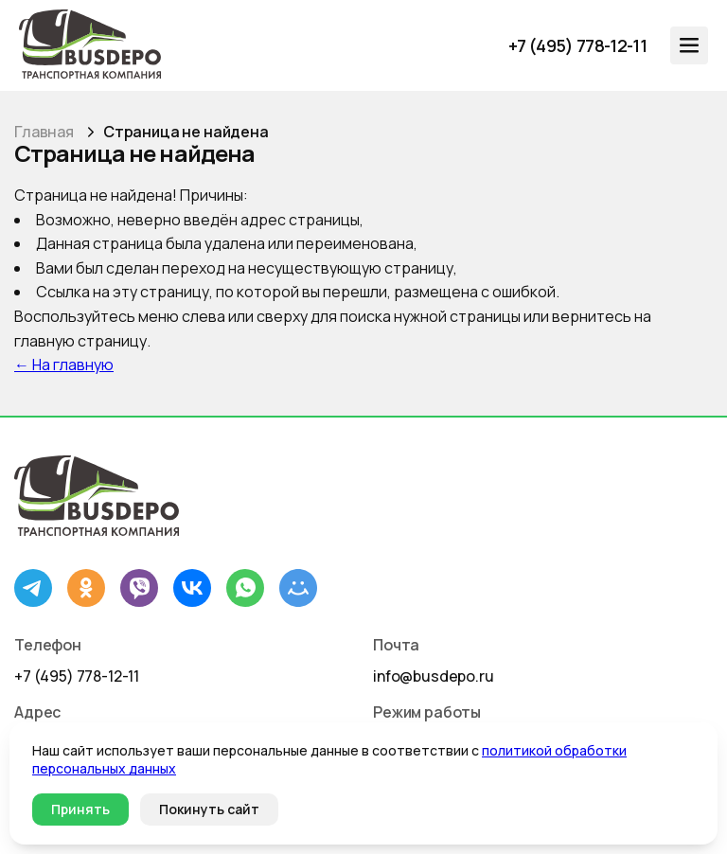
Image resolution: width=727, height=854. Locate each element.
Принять (80, 809)
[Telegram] (33, 588)
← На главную (64, 364)
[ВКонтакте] (192, 588)
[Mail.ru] (298, 588)
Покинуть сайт (209, 809)
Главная (44, 131)
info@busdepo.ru (433, 676)
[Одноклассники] (86, 588)
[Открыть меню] (689, 45)
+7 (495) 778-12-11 (76, 676)
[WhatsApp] (245, 588)
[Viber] (139, 588)
